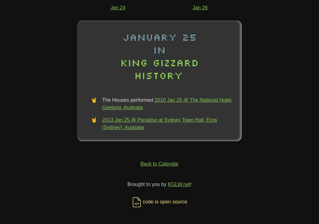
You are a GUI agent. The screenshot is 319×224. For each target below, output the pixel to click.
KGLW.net (179, 184)
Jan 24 (117, 7)
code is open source (159, 201)
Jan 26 (200, 7)
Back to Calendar (159, 163)
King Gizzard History (159, 69)
